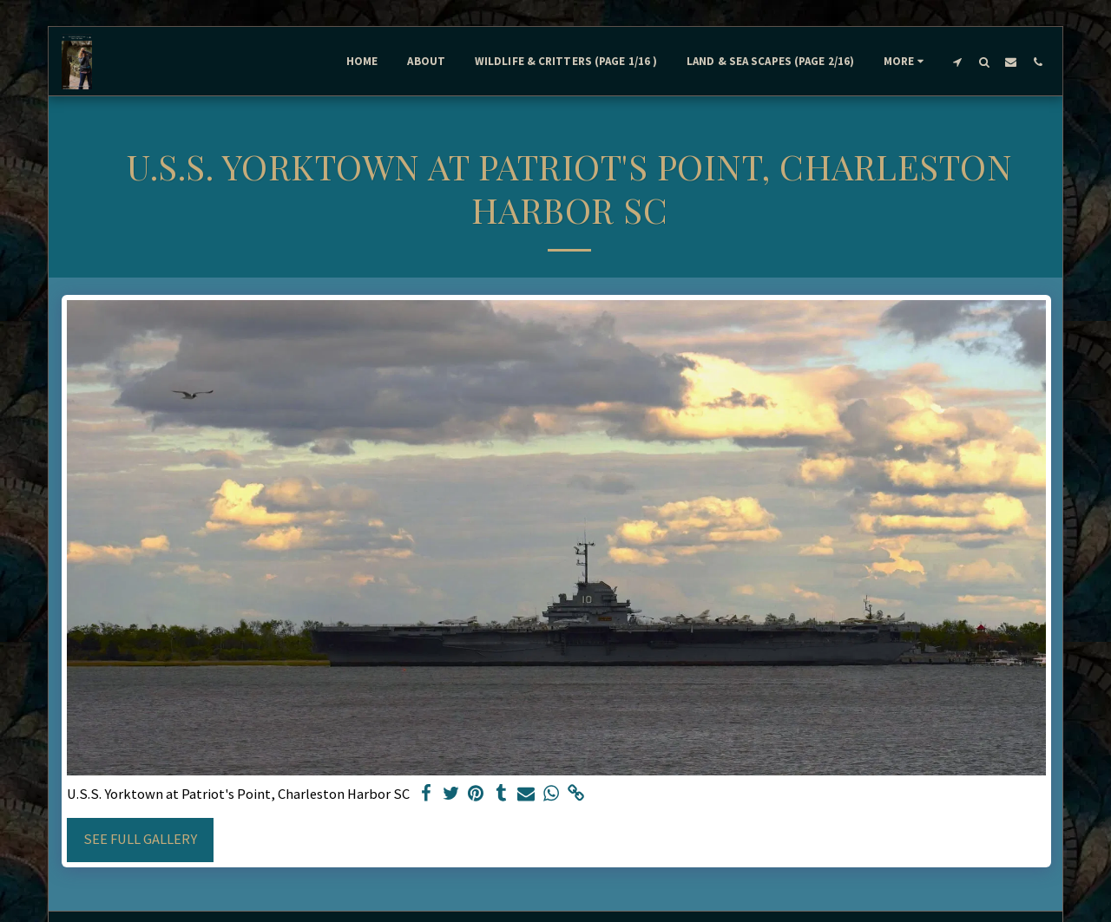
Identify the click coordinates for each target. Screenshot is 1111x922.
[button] (957, 62)
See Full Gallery (140, 839)
